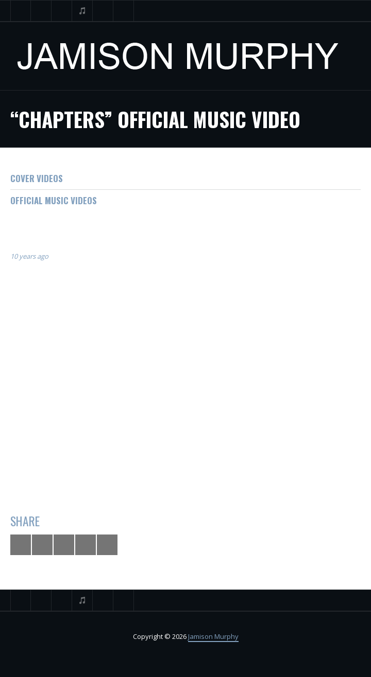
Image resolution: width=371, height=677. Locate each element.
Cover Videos (36, 178)
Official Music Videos (53, 200)
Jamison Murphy (213, 636)
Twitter (20, 11)
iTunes (82, 11)
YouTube (62, 11)
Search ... (123, 11)
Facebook (41, 11)
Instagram (103, 11)
